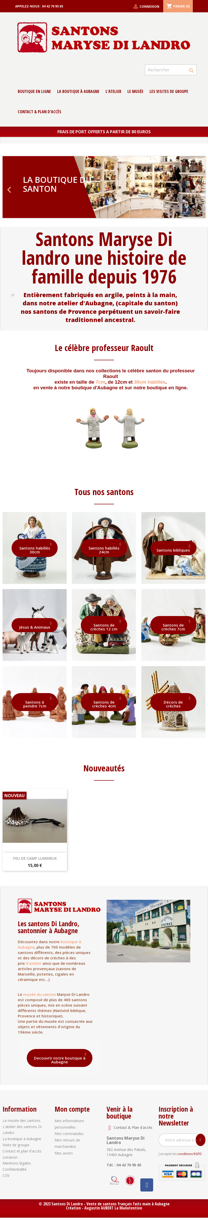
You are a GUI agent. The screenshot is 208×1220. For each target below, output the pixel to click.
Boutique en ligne (34, 91)
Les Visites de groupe (169, 91)
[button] (18, 187)
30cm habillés (149, 382)
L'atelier (113, 91)
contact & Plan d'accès (39, 112)
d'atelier (33, 963)
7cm (100, 382)
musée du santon (39, 994)
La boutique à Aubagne (78, 91)
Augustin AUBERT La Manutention (113, 1208)
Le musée (135, 91)
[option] (104, 187)
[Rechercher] (171, 69)
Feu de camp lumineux (35, 858)
